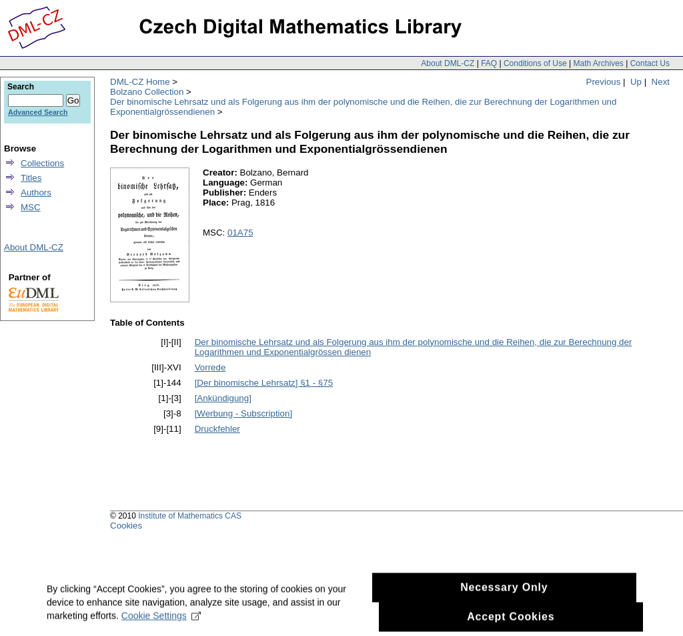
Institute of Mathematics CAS (189, 516)
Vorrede (210, 367)
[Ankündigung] (223, 398)
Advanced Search (37, 112)
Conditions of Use (535, 63)
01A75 (240, 233)
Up (636, 82)
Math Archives (598, 63)
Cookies (126, 526)
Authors (36, 193)
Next (661, 82)
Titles (31, 178)
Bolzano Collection (146, 92)
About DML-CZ (447, 63)
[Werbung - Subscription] (243, 413)
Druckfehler (217, 429)
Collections (42, 163)
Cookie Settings (161, 620)
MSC (31, 207)
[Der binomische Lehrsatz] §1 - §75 (264, 383)
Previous (603, 82)
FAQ (489, 63)
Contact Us (650, 63)
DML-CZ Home (140, 82)
